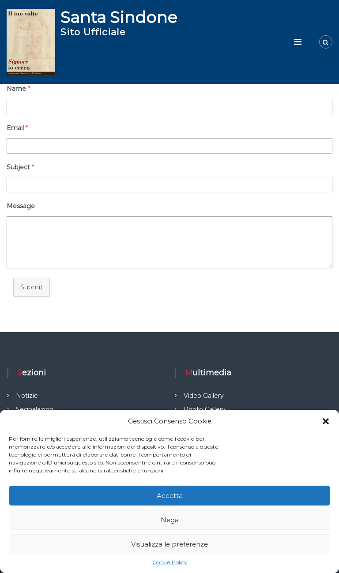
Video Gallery (204, 396)
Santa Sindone (118, 17)
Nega (170, 520)
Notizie (27, 396)
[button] (325, 421)
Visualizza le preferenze (169, 544)
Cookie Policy (169, 562)
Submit (31, 287)
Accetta (170, 495)
